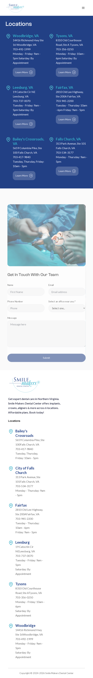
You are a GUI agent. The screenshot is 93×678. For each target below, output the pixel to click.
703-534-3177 (64, 152)
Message (13, 319)
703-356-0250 (64, 49)
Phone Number (16, 303)
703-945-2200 (64, 101)
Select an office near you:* (61, 303)
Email (51, 287)
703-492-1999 (22, 49)
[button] (83, 8)
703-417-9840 (22, 157)
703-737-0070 (22, 101)
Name (11, 287)
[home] (15, 8)
